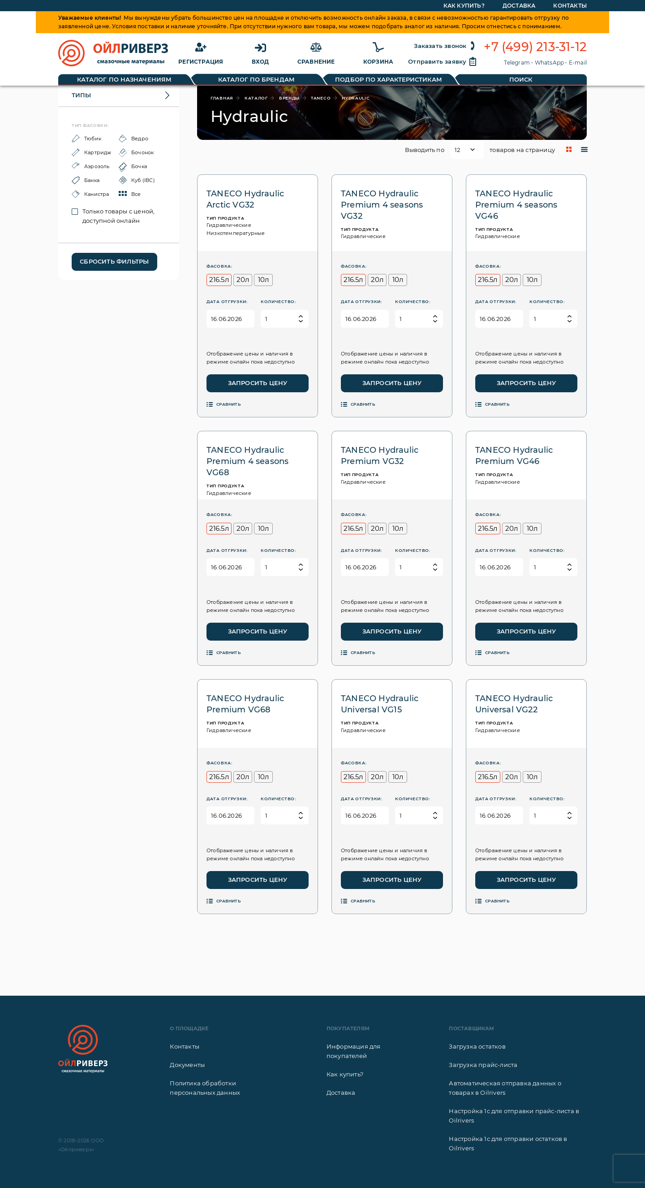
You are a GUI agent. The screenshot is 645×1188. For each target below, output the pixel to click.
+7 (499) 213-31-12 (535, 47)
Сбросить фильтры (114, 261)
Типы (81, 95)
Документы (187, 1064)
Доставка (341, 1092)
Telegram (517, 62)
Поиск (521, 79)
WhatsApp (549, 62)
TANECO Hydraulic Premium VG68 (245, 704)
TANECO (321, 97)
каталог (256, 97)
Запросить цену (258, 382)
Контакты (184, 1046)
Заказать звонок (445, 45)
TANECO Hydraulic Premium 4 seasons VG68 (247, 461)
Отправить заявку (442, 61)
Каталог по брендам (256, 79)
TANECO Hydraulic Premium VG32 (379, 455)
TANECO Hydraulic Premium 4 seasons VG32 (382, 205)
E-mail (578, 62)
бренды (289, 97)
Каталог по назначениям (124, 79)
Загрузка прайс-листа (483, 1064)
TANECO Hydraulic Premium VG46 (514, 455)
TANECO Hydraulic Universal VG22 (514, 704)
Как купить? (345, 1074)
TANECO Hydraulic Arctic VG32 (245, 199)
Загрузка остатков (477, 1046)
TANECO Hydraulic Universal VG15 (379, 704)
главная (222, 97)
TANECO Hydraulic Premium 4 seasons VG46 (516, 205)
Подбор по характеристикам (388, 79)
